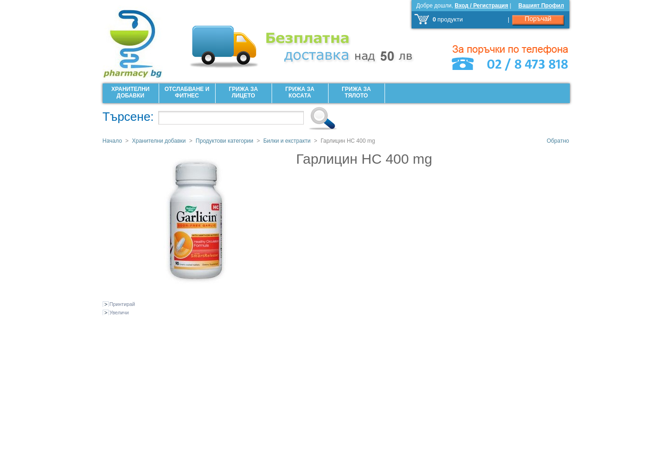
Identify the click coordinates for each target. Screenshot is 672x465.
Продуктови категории (224, 141)
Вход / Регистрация (481, 5)
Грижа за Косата (299, 92)
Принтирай (122, 304)
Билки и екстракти (286, 141)
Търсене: (128, 117)
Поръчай (538, 18)
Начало (112, 141)
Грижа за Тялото (356, 92)
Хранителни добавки (131, 92)
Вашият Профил (541, 5)
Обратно (557, 141)
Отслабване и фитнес (186, 92)
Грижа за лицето (243, 92)
